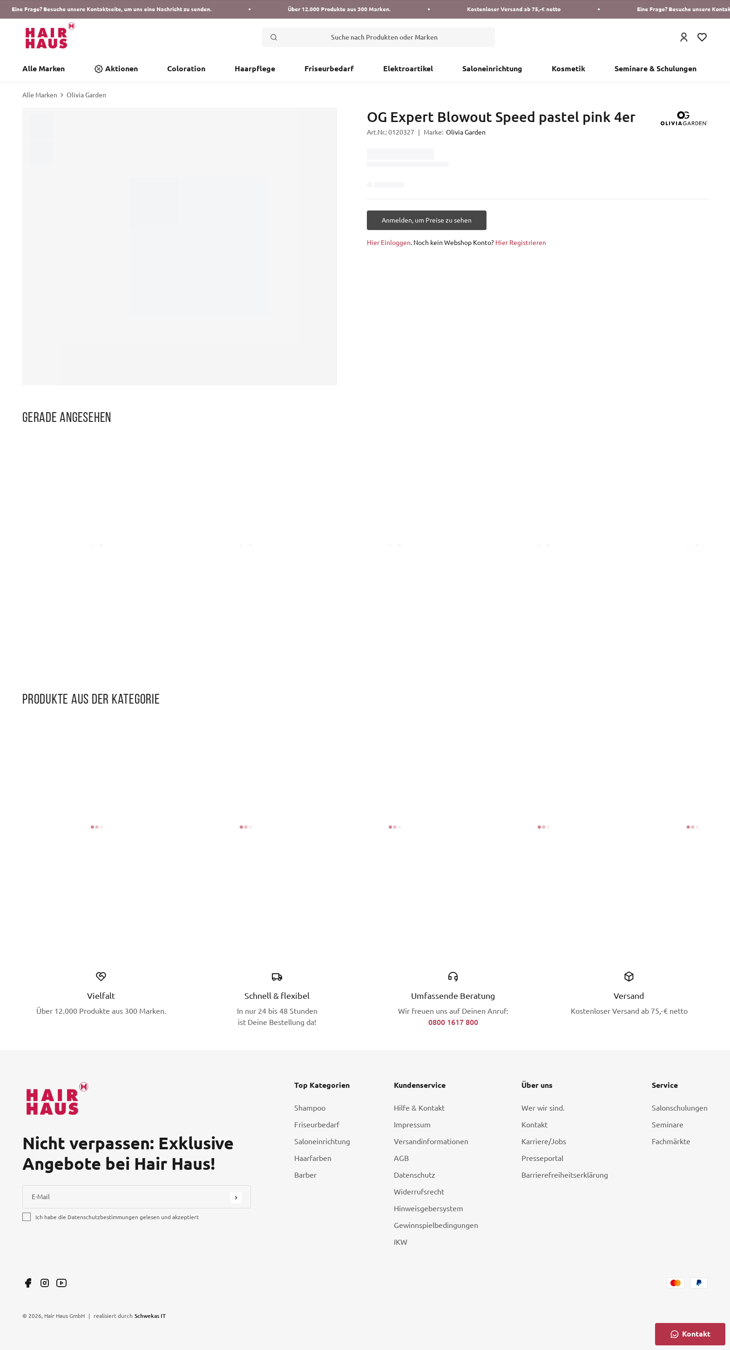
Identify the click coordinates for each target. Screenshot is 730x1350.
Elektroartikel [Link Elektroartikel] (408, 68)
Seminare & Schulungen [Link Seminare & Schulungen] (655, 68)
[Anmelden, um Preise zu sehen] (427, 220)
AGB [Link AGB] (401, 1158)
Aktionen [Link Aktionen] (121, 68)
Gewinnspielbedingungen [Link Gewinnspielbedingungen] (436, 1225)
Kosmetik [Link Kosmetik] (568, 68)
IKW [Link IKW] (400, 1242)
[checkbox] (26, 1217)
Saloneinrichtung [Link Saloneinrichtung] (492, 68)
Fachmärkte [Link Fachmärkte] (671, 1141)
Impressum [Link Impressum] (412, 1124)
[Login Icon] (684, 37)
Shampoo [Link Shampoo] (309, 1108)
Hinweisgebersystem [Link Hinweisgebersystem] (428, 1208)
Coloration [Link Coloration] (186, 68)
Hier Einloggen (389, 242)
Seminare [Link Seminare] (667, 1124)
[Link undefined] (28, 1283)
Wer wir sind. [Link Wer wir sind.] (543, 1108)
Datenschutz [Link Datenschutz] (414, 1175)
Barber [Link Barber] (305, 1175)
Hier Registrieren (520, 242)
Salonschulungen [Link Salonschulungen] (680, 1108)
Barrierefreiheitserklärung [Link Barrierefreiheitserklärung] (564, 1175)
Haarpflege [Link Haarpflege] (255, 68)
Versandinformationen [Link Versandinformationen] (431, 1141)
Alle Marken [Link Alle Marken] (43, 68)
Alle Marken (39, 95)
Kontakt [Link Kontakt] (534, 1124)
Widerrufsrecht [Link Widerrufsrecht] (419, 1191)
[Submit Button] (236, 1197)
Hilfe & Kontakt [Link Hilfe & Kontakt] (419, 1108)
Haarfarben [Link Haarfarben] (312, 1158)
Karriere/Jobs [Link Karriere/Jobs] (543, 1141)
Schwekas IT (150, 1315)
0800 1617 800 (453, 1022)
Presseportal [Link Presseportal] (542, 1158)
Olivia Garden (86, 95)
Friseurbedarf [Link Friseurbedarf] (329, 68)
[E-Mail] (136, 1196)
